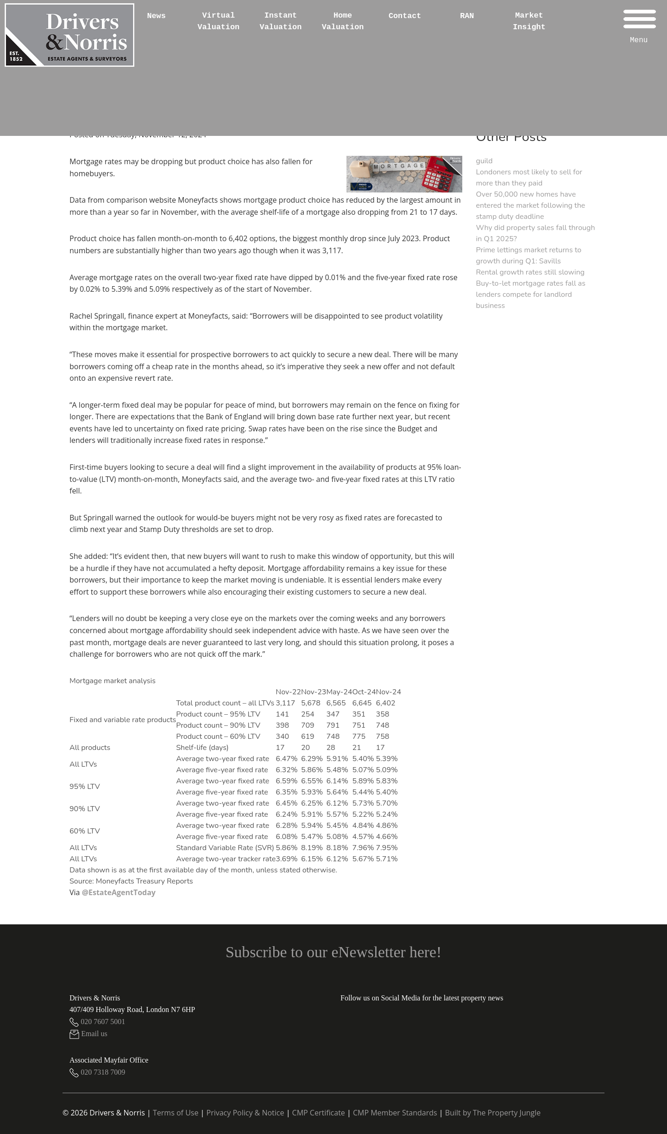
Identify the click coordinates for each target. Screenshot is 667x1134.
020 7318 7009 (97, 1072)
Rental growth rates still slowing (530, 272)
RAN (467, 16)
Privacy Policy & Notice (245, 1113)
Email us (88, 1034)
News (156, 16)
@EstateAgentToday (119, 892)
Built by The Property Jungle (493, 1113)
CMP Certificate (318, 1113)
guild (484, 161)
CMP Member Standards (395, 1113)
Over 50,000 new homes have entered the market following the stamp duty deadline (530, 205)
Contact (405, 16)
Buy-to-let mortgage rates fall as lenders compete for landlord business (530, 294)
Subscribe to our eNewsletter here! (333, 952)
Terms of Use (175, 1113)
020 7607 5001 (97, 1021)
